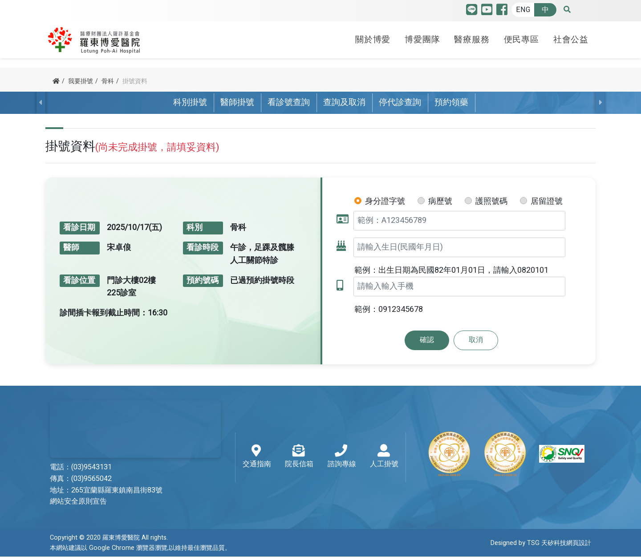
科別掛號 (190, 103)
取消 (476, 340)
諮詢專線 (342, 457)
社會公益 (570, 37)
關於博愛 (372, 37)
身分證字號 (385, 201)
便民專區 (521, 37)
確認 (427, 340)
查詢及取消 (344, 103)
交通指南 (257, 457)
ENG (523, 9)
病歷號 (440, 201)
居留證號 (547, 201)
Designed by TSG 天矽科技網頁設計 (541, 543)
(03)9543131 (91, 467)
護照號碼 (491, 201)
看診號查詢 (289, 103)
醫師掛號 (237, 103)
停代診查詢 (400, 103)
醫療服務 (471, 37)
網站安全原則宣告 (78, 501)
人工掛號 (384, 457)
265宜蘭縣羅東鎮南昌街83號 (116, 490)
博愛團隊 (422, 37)
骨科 (107, 81)
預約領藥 (451, 103)
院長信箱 (299, 457)
